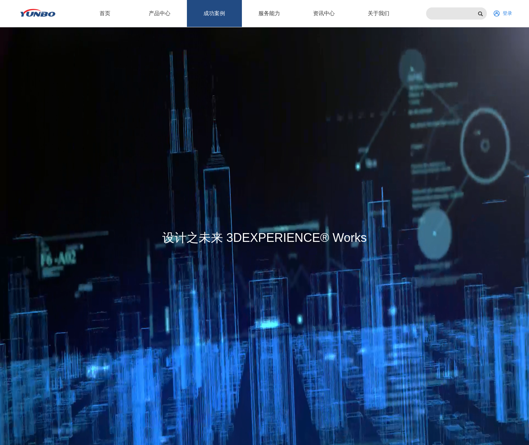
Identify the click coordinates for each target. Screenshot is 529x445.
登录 (503, 13)
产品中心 (159, 13)
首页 (105, 13)
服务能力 (269, 13)
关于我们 (378, 13)
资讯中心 (324, 13)
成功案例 (214, 13)
